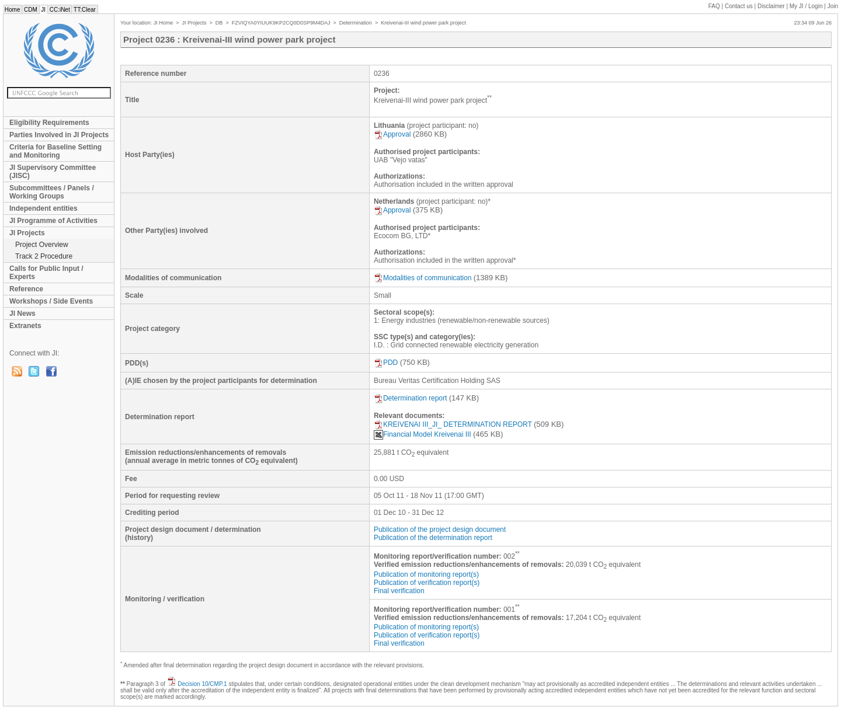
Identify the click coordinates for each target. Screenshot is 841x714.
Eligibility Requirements (49, 123)
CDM (30, 9)
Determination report (410, 398)
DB (219, 23)
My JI (806, 6)
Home (12, 9)
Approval (392, 134)
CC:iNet (60, 9)
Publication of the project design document (440, 529)
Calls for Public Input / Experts (46, 272)
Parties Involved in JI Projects (59, 135)
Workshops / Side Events (51, 301)
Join (833, 6)
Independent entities (43, 208)
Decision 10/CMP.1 (202, 684)
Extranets (25, 326)
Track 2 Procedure (43, 256)
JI (43, 9)
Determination (355, 23)
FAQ (714, 6)
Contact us (739, 6)
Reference (26, 289)
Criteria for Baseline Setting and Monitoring (55, 151)
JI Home (163, 23)
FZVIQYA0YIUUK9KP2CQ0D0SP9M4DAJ (281, 23)
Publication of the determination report (433, 538)
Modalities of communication (422, 278)
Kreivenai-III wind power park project (423, 23)
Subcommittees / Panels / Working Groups (51, 192)
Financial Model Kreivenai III (422, 434)
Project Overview (41, 245)
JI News (22, 313)
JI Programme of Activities (53, 221)
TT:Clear (84, 9)
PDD (386, 362)
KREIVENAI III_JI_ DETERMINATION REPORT (453, 424)
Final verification (399, 591)
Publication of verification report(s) (426, 583)
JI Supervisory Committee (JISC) (52, 171)
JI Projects (27, 233)
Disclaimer (771, 6)
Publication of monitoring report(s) (426, 574)
